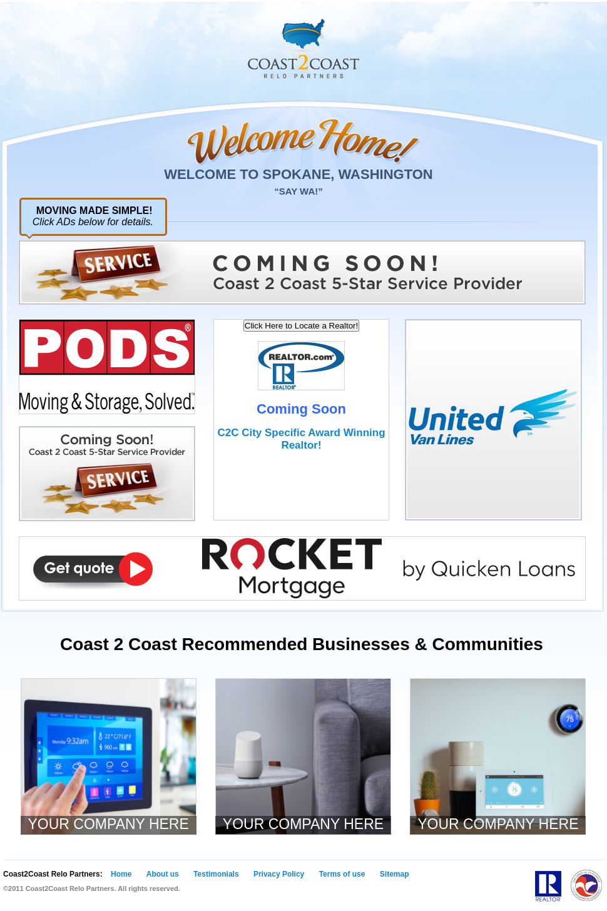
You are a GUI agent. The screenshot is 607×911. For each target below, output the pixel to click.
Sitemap (394, 874)
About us (162, 874)
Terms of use (342, 874)
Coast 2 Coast (303, 49)
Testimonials (215, 874)
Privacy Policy (278, 874)
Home (121, 874)
